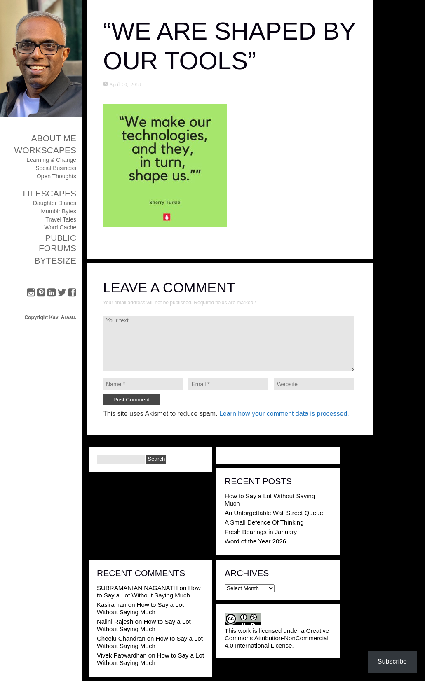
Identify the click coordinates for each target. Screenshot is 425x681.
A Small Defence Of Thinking (264, 522)
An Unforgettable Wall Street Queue (274, 512)
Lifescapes (49, 193)
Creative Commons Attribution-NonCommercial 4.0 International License (277, 638)
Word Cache (60, 227)
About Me (53, 138)
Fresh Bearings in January (261, 531)
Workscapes (45, 150)
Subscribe (392, 661)
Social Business (55, 168)
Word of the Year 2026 (255, 541)
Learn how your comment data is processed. (284, 413)
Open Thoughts (56, 176)
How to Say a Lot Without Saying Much (148, 591)
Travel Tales (60, 219)
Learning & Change (51, 159)
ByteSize (55, 260)
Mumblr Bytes (58, 211)
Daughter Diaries (54, 203)
